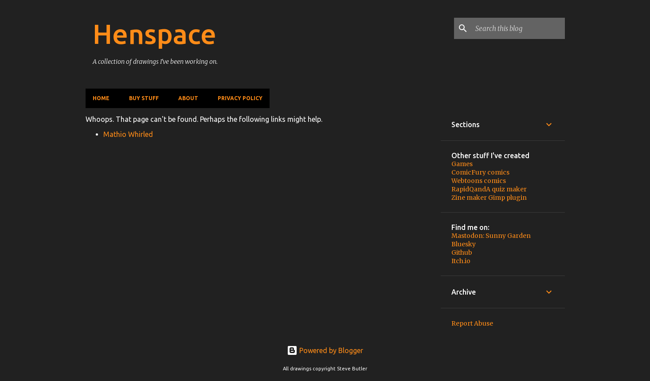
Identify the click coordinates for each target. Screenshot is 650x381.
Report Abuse (472, 323)
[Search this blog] (518, 28)
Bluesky (463, 244)
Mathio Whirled (128, 134)
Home (101, 98)
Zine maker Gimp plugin (489, 198)
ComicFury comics (480, 172)
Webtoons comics (478, 181)
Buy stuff (144, 98)
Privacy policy (240, 98)
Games (462, 164)
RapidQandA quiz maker (489, 189)
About (188, 98)
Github (461, 253)
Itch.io (460, 261)
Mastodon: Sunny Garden (491, 236)
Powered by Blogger (325, 350)
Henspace (154, 33)
